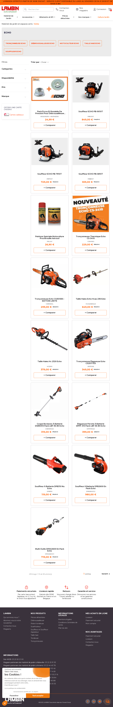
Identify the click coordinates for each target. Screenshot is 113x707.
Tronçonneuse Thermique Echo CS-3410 (91, 238)
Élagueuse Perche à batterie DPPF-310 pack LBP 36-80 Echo (90, 425)
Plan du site (63, 628)
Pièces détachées (38, 617)
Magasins (7, 629)
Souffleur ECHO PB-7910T (49, 174)
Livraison (89, 617)
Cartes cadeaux (17, 115)
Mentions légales (65, 619)
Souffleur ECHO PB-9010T (91, 112)
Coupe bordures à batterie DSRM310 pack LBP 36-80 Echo (49, 425)
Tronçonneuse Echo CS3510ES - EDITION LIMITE (49, 300)
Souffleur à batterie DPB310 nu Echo (49, 487)
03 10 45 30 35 (50, 684)
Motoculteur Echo (69, 43)
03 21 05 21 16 (53, 675)
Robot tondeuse (37, 623)
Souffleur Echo (13, 51)
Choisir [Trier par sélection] (45, 62)
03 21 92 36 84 (50, 678)
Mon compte (91, 623)
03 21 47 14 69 (49, 671)
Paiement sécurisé (93, 620)
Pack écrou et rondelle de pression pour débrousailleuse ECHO (49, 113)
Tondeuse (34, 638)
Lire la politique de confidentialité (15, 688)
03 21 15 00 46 (49, 668)
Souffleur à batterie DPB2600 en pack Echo (90, 487)
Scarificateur (36, 627)
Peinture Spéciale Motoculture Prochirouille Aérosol (49, 238)
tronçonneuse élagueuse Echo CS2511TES (90, 362)
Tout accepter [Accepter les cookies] (37, 696)
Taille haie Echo (92, 43)
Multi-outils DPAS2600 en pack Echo (49, 550)
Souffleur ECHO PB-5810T (91, 174)
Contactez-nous (9, 626)
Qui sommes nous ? (11, 617)
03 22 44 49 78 (50, 665)
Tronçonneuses (37, 641)
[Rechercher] (38, 9)
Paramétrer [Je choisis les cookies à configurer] (14, 696)
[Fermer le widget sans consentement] (12, 669)
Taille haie (34, 635)
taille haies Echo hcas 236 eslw (91, 299)
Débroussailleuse (37, 620)
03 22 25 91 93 (50, 662)
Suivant (106, 574)
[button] (4, 703)
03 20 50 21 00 (18, 659)
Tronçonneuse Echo (16, 43)
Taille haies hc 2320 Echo (50, 361)
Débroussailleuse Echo (42, 43)
